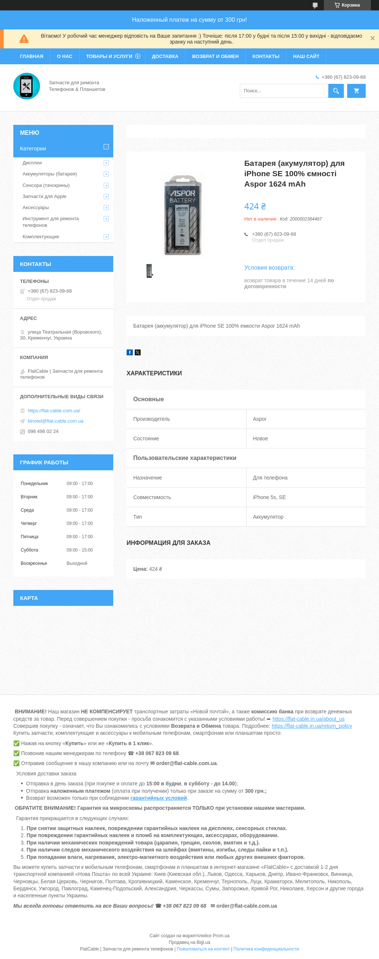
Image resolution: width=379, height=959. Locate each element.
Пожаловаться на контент (203, 949)
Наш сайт (306, 56)
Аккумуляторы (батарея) (50, 174)
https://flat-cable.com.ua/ (54, 410)
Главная (31, 56)
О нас (65, 56)
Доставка (165, 56)
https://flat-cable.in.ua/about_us (308, 719)
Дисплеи (32, 162)
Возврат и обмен (215, 56)
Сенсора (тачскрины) (46, 185)
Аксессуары (36, 207)
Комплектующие (41, 236)
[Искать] (336, 91)
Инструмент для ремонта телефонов (51, 222)
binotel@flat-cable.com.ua (56, 421)
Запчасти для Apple (45, 196)
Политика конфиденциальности (266, 949)
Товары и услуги (109, 56)
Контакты (265, 56)
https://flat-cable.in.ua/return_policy (312, 726)
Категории (33, 148)
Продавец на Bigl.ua (189, 942)
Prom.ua (221, 935)
